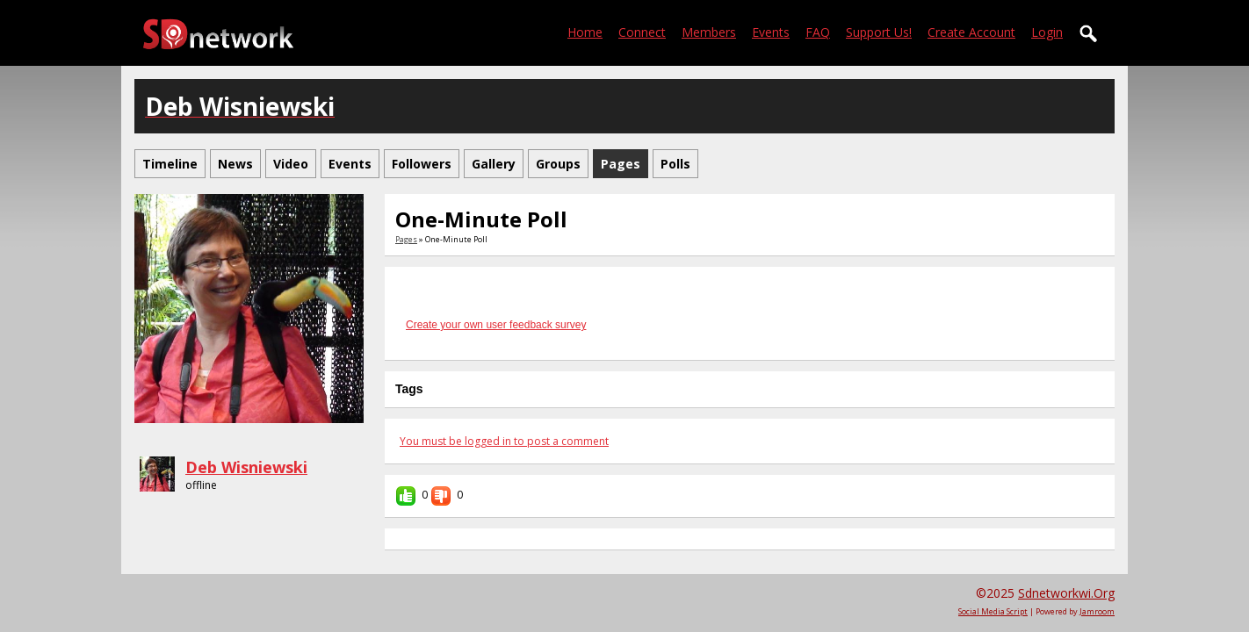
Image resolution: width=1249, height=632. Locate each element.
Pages (406, 239)
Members (709, 32)
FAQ (817, 32)
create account (971, 32)
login (1047, 32)
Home (585, 32)
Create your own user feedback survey (496, 325)
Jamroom (1097, 611)
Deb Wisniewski (246, 467)
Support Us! (879, 32)
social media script (993, 611)
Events (771, 32)
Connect (642, 32)
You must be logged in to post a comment (504, 441)
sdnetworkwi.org (1066, 593)
